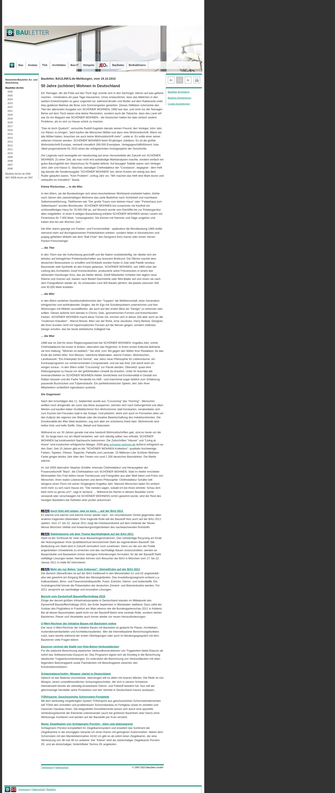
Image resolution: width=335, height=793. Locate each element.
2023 (10, 103)
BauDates (118, 65)
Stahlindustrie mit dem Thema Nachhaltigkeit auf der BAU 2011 (92, 534)
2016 (10, 130)
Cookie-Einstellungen (179, 104)
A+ (171, 80)
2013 (10, 141)
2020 (10, 114)
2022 (10, 107)
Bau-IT (74, 65)
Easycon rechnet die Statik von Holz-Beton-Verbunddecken (80, 646)
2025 (10, 95)
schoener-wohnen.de (122, 444)
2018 (10, 122)
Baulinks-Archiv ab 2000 (18, 173)
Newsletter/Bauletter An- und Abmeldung (21, 81)
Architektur (59, 65)
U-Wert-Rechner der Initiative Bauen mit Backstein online (78, 623)
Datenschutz (61, 767)
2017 (10, 126)
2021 (10, 111)
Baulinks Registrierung (179, 98)
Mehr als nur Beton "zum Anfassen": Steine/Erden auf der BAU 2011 (95, 569)
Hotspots (88, 65)
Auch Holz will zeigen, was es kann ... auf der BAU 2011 (86, 511)
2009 (10, 157)
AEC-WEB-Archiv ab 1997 (19, 177)
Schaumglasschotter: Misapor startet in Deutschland (76, 673)
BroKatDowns (137, 65)
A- (188, 80)
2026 (10, 91)
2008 (10, 161)
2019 (10, 118)
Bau (20, 65)
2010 (10, 153)
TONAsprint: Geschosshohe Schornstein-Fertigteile (75, 696)
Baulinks (51, 789)
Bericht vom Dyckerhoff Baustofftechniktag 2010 (73, 596)
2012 (10, 145)
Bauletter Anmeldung (179, 92)
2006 (10, 168)
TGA (44, 65)
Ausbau (32, 65)
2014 (10, 138)
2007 (10, 164)
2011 (10, 149)
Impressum (47, 767)
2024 (10, 99)
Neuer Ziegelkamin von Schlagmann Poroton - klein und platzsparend (87, 723)
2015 (10, 134)
